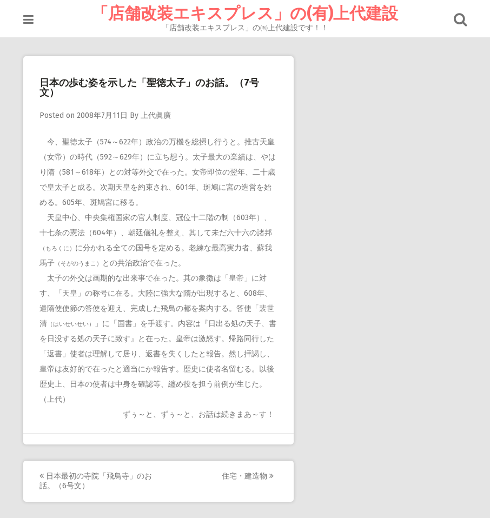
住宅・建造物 (248, 476)
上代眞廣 (156, 115)
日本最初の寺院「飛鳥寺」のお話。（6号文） (95, 480)
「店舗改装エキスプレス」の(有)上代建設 (245, 13)
